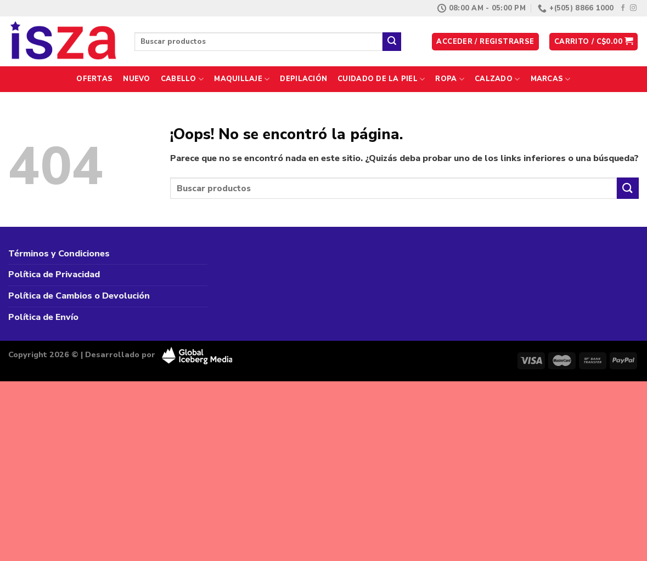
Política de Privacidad (54, 274)
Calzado (497, 79)
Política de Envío (43, 317)
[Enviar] (391, 41)
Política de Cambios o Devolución (79, 296)
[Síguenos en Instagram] (633, 8)
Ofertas (94, 79)
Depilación (303, 79)
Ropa (449, 79)
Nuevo (136, 79)
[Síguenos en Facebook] (623, 8)
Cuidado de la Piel (381, 79)
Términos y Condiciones (59, 254)
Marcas (551, 79)
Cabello (182, 79)
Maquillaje (241, 79)
